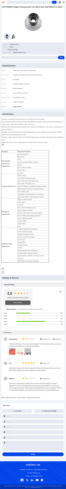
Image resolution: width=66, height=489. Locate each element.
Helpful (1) (58, 339)
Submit (33, 454)
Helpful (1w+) (46, 378)
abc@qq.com (34, 473)
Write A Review (18, 302)
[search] (54, 2)
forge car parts (21, 397)
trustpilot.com (46, 339)
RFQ (61, 57)
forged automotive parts (33, 397)
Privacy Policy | (7, 486)
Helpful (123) (46, 363)
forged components (10, 397)
